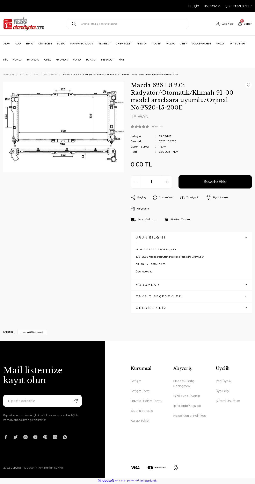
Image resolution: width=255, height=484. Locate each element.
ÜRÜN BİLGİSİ (151, 238)
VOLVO (170, 43)
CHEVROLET (124, 43)
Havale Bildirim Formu (146, 401)
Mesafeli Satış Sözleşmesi (184, 384)
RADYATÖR (166, 136)
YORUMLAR (148, 285)
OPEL (47, 59)
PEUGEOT (104, 43)
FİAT (121, 59)
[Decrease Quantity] (136, 182)
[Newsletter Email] (42, 401)
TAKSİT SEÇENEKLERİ (159, 296)
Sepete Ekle (215, 182)
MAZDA (220, 43)
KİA (5, 59)
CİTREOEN (45, 43)
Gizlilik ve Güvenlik (186, 396)
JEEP (183, 43)
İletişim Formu (141, 391)
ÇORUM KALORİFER (238, 6)
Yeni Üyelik (224, 381)
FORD (77, 59)
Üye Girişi (222, 391)
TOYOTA (91, 59)
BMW (29, 43)
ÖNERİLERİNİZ (151, 308)
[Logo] (23, 23)
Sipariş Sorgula (142, 411)
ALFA (6, 43)
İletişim (136, 381)
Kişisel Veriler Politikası (189, 416)
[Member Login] (224, 24)
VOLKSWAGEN (201, 43)
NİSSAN (142, 43)
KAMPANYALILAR (81, 43)
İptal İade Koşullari (187, 406)
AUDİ (18, 43)
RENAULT (107, 59)
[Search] (127, 24)
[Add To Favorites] (248, 85)
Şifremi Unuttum (228, 401)
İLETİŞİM (193, 6)
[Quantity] (151, 182)
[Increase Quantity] (167, 182)
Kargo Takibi (140, 421)
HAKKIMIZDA (212, 6)
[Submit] (76, 401)
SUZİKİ (61, 43)
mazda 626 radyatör (32, 332)
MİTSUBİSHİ (237, 43)
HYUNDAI (33, 59)
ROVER (156, 43)
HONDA (17, 59)
